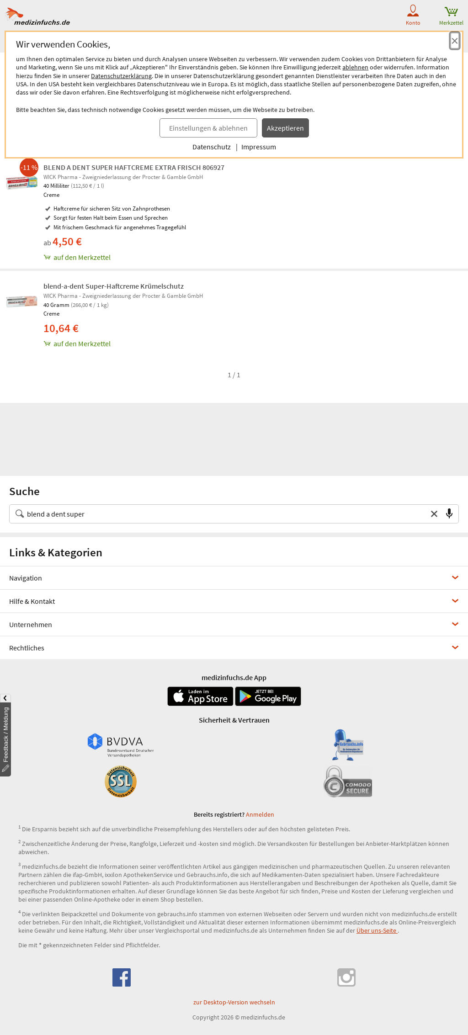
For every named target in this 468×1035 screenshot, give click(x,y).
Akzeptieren (285, 127)
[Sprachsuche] (449, 513)
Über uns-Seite (377, 930)
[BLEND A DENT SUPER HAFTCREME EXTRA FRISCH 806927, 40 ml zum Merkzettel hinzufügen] (253, 257)
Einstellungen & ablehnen (208, 127)
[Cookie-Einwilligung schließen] (454, 40)
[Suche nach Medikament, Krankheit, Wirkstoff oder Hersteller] (225, 514)
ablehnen (355, 67)
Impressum (258, 146)
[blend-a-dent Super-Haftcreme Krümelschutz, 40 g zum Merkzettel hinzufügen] (253, 343)
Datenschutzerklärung (121, 76)
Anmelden (260, 814)
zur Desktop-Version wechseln (234, 1002)
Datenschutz (211, 146)
